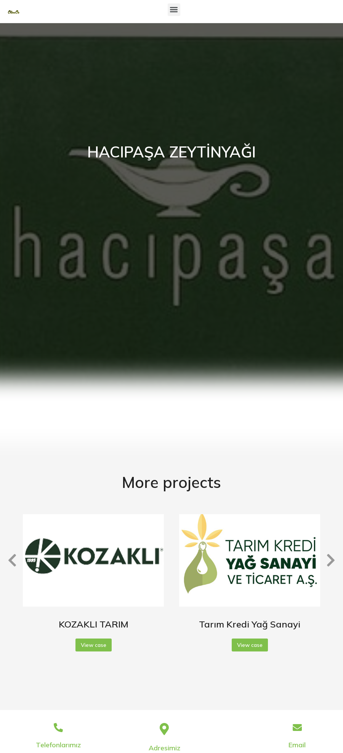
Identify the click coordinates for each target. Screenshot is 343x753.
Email (297, 744)
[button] (174, 9)
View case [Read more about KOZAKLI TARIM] (93, 645)
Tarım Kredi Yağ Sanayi (249, 624)
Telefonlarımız (58, 744)
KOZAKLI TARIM (93, 624)
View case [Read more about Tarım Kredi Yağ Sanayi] (250, 645)
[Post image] (93, 560)
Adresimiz (164, 747)
